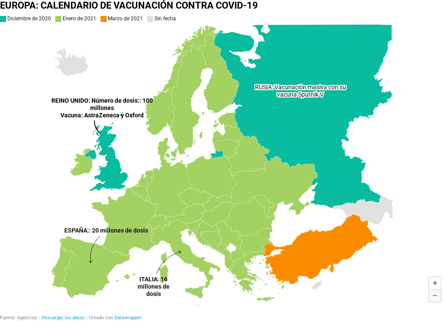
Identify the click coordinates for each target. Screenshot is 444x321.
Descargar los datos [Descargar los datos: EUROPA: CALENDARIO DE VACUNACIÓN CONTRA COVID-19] (63, 318)
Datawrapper (128, 318)
